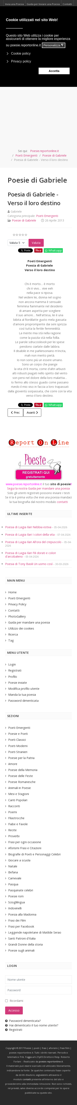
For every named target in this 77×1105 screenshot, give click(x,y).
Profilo (12, 677)
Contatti (14, 610)
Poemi (12, 812)
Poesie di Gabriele (24, 220)
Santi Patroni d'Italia (22, 938)
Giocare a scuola (19, 860)
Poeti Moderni (18, 746)
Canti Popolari (17, 800)
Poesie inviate (17, 683)
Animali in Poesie (19, 788)
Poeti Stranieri (17, 752)
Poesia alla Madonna (22, 914)
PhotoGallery (17, 616)
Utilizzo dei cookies (21, 628)
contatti (62, 502)
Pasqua (13, 884)
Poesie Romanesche (22, 782)
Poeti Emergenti (47, 216)
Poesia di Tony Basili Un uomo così (29, 564)
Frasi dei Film (17, 920)
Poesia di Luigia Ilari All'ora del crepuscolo (33, 542)
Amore (12, 764)
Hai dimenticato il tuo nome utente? (31, 1025)
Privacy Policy (17, 604)
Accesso (14, 1010)
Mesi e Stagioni (18, 794)
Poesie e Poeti (18, 734)
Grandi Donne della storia (25, 944)
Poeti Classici (17, 740)
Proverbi (14, 836)
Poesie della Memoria (22, 770)
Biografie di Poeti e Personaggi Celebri (34, 854)
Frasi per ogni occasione (24, 842)
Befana (13, 872)
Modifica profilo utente (23, 689)
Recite (12, 830)
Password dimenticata (23, 701)
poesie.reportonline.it (51, 1061)
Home (12, 592)
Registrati (14, 670)
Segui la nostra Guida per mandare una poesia (38, 488)
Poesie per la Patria (21, 758)
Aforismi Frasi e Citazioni (24, 848)
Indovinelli (15, 908)
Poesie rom (16, 896)
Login (12, 664)
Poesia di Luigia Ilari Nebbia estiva (28, 527)
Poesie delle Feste (20, 776)
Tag (11, 640)
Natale (12, 866)
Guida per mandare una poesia (29, 622)
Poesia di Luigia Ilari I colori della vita (30, 534)
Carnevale (14, 878)
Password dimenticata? (23, 1021)
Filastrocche (16, 818)
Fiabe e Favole (18, 824)
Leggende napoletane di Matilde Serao (34, 932)
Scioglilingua (16, 902)
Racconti (14, 806)
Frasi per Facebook (21, 926)
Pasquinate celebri (20, 890)
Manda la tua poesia (22, 695)
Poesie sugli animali (21, 950)
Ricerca (13, 634)
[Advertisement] (38, 108)
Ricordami (16, 1001)
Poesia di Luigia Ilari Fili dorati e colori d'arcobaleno (30, 554)
